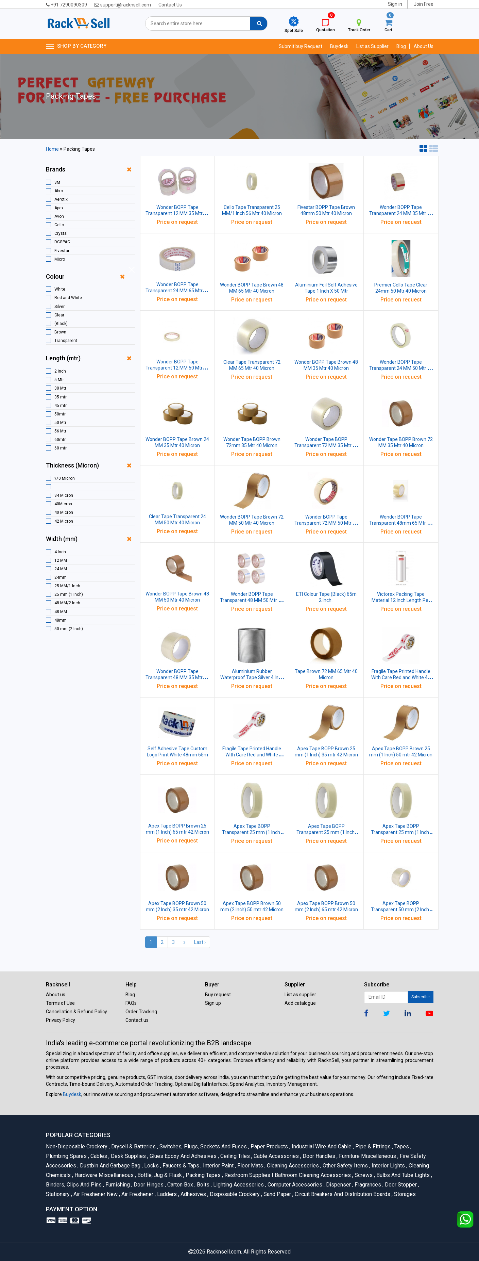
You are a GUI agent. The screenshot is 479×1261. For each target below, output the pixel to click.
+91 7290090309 (66, 4)
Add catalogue (300, 1003)
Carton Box (179, 1184)
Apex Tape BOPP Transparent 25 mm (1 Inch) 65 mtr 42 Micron (401, 832)
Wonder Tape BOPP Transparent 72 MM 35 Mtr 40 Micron (326, 445)
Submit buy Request (300, 46)
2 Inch (60, 371)
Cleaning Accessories (292, 1165)
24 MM (60, 569)
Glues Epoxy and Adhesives (182, 1156)
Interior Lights (387, 1165)
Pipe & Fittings (372, 1146)
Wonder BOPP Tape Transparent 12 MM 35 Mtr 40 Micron (177, 213)
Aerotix (61, 199)
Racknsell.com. (224, 1251)
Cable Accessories (275, 1156)
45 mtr (60, 405)
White (59, 289)
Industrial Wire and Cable (321, 1146)
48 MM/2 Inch (67, 603)
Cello (59, 225)
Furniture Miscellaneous (367, 1156)
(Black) (61, 323)
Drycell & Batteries (133, 1146)
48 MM (60, 611)
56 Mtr (60, 431)
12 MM (60, 560)
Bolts (202, 1184)
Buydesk (339, 46)
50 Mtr (60, 422)
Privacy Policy (60, 1020)
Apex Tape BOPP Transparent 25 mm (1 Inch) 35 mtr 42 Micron (252, 832)
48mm (60, 620)
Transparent (65, 340)
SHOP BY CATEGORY (76, 46)
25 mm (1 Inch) (68, 594)
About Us (423, 46)
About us (55, 994)
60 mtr (60, 448)
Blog (401, 46)
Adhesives (192, 1194)
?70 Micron (64, 478)
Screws (363, 1175)
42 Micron (63, 521)
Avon (59, 216)
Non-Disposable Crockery (77, 1146)
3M (57, 182)
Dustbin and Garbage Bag (110, 1165)
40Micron (63, 504)
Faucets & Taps (180, 1165)
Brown (60, 332)
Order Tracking (141, 1011)
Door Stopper (400, 1184)
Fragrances (367, 1184)
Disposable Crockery (234, 1194)
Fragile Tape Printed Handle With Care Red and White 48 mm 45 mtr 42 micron (400, 677)
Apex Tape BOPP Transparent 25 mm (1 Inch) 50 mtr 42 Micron (326, 832)
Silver (59, 306)
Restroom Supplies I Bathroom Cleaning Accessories (287, 1175)
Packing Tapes (202, 1175)
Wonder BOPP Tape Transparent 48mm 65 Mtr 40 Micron (400, 523)
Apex (59, 208)
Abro (58, 191)
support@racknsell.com (123, 4)
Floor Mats (249, 1165)
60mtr (60, 439)
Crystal (61, 233)
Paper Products (268, 1146)
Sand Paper (276, 1194)
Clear (59, 315)
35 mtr (60, 397)
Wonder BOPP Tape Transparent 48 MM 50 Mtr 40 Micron (252, 600)
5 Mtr (59, 379)
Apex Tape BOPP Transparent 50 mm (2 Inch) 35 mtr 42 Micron (401, 909)
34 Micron (63, 495)
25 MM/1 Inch (67, 586)
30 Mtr (60, 388)
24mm (60, 577)
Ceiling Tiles (234, 1156)
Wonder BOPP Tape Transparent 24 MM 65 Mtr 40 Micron (177, 290)
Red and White (68, 297)
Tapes (401, 1146)
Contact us (137, 1020)
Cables (98, 1156)
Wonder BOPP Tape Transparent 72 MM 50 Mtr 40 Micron (326, 523)
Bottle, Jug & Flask (159, 1175)
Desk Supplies (127, 1156)
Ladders (166, 1194)
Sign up (213, 1003)
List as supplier (300, 994)
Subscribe (420, 997)
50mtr (60, 414)
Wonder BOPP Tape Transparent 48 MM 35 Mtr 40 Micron (177, 677)
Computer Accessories (294, 1184)
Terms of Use (60, 1003)
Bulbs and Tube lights (402, 1175)
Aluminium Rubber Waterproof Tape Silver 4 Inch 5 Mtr (252, 677)
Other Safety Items (344, 1165)
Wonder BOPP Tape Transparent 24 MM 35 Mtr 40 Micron (401, 213)
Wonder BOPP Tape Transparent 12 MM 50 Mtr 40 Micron (177, 368)
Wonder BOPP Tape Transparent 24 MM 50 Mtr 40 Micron (401, 368)
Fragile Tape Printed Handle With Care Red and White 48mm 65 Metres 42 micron (251, 755)
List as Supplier (372, 46)
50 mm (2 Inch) (68, 628)
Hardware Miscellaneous (103, 1175)
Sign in (395, 4)
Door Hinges (148, 1184)
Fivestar (61, 250)
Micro (59, 259)
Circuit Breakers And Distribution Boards (342, 1194)
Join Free (423, 4)
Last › (200, 942)
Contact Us (170, 4)
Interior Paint (218, 1165)
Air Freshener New (95, 1194)
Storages (404, 1194)
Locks (151, 1165)
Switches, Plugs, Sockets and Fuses (202, 1146)
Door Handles (318, 1156)
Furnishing (117, 1184)
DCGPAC (62, 242)
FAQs (131, 1003)
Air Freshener (137, 1194)
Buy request (218, 994)
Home (52, 149)
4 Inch (60, 552)
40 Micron (63, 512)
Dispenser (338, 1184)
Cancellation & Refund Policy (76, 1011)
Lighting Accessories (238, 1184)
